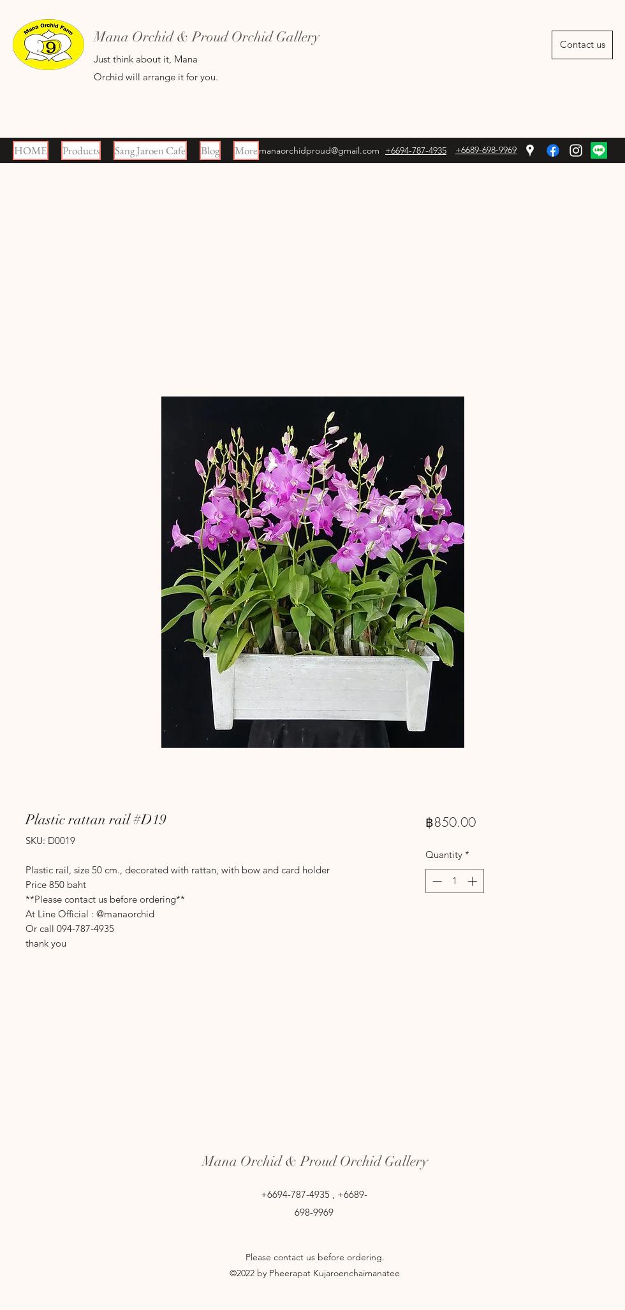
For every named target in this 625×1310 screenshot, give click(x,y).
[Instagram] (576, 150)
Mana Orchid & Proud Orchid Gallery (315, 1161)
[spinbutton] (454, 881)
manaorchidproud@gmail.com (319, 150)
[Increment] (473, 881)
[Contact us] (582, 45)
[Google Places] (530, 150)
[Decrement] (436, 881)
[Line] (599, 150)
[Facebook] (553, 150)
